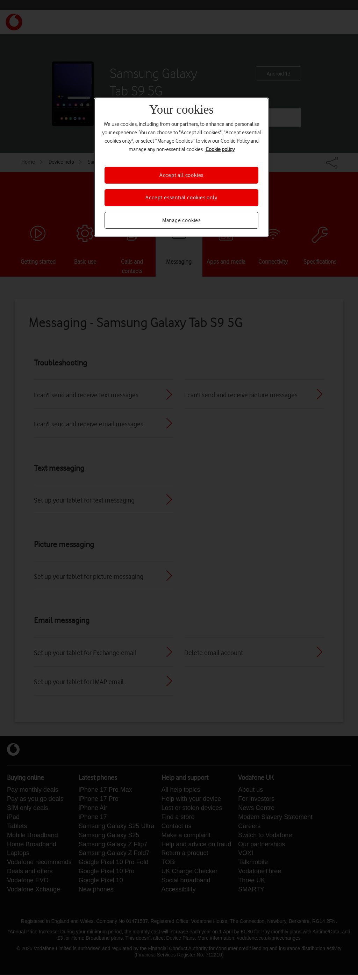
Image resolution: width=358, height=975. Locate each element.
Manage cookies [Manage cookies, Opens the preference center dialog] (181, 220)
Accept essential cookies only (181, 197)
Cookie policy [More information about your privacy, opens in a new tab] (220, 149)
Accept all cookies (181, 175)
